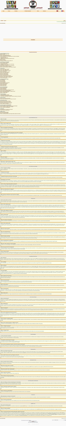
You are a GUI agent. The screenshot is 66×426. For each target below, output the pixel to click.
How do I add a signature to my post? (5, 70)
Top (0, 121)
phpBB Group (25, 405)
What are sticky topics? (3, 84)
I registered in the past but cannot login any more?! (7, 58)
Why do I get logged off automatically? (5, 55)
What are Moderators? (3, 88)
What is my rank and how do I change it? (5, 66)
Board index (3, 23)
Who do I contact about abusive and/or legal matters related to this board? (10, 113)
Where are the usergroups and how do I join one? (7, 89)
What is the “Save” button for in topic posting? (6, 76)
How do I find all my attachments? (5, 110)
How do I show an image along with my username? (7, 65)
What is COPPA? (2, 59)
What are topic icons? (3, 85)
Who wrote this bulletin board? (4, 112)
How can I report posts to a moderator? (5, 75)
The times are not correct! (3, 63)
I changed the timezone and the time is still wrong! (7, 64)
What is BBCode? (2, 79)
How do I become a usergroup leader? (5, 90)
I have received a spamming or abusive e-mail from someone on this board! (10, 96)
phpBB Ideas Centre (40, 409)
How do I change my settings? (4, 62)
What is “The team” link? (3, 92)
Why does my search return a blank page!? (6, 102)
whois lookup (62, 412)
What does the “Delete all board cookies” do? (6, 60)
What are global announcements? (4, 82)
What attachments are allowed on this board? (6, 109)
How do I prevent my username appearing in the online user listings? (9, 56)
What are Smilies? (2, 81)
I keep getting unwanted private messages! (6, 95)
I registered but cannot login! (4, 57)
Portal (1, 23)
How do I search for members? (4, 103)
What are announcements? (4, 83)
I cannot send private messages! (4, 94)
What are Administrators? (3, 87)
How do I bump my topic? (3, 77)
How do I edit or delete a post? (4, 69)
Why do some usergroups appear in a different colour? (7, 91)
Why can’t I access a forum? (4, 73)
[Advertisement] (33, 14)
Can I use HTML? (2, 80)
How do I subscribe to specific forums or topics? (6, 106)
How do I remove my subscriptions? (5, 107)
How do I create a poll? (3, 71)
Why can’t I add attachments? (4, 74)
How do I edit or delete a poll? (4, 72)
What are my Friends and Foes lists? (5, 98)
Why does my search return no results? (5, 101)
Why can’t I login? (2, 54)
